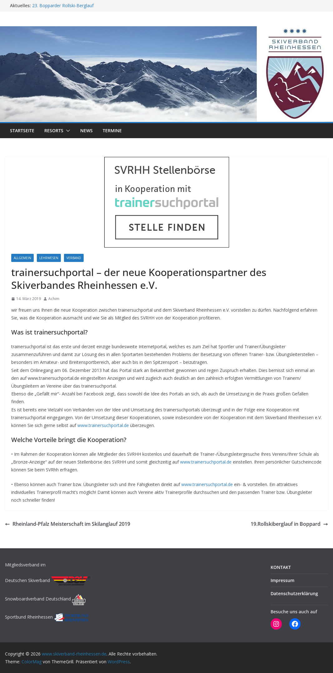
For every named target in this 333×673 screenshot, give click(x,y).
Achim (53, 298)
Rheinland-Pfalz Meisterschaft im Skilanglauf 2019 (67, 523)
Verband (73, 258)
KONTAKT (281, 567)
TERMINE (112, 130)
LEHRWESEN (48, 258)
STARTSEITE (22, 130)
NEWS (86, 130)
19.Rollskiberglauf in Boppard (289, 523)
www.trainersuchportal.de (103, 425)
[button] (66, 130)
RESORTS (53, 130)
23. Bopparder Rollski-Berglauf (63, 5)
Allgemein (22, 258)
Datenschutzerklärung (294, 593)
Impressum (282, 580)
